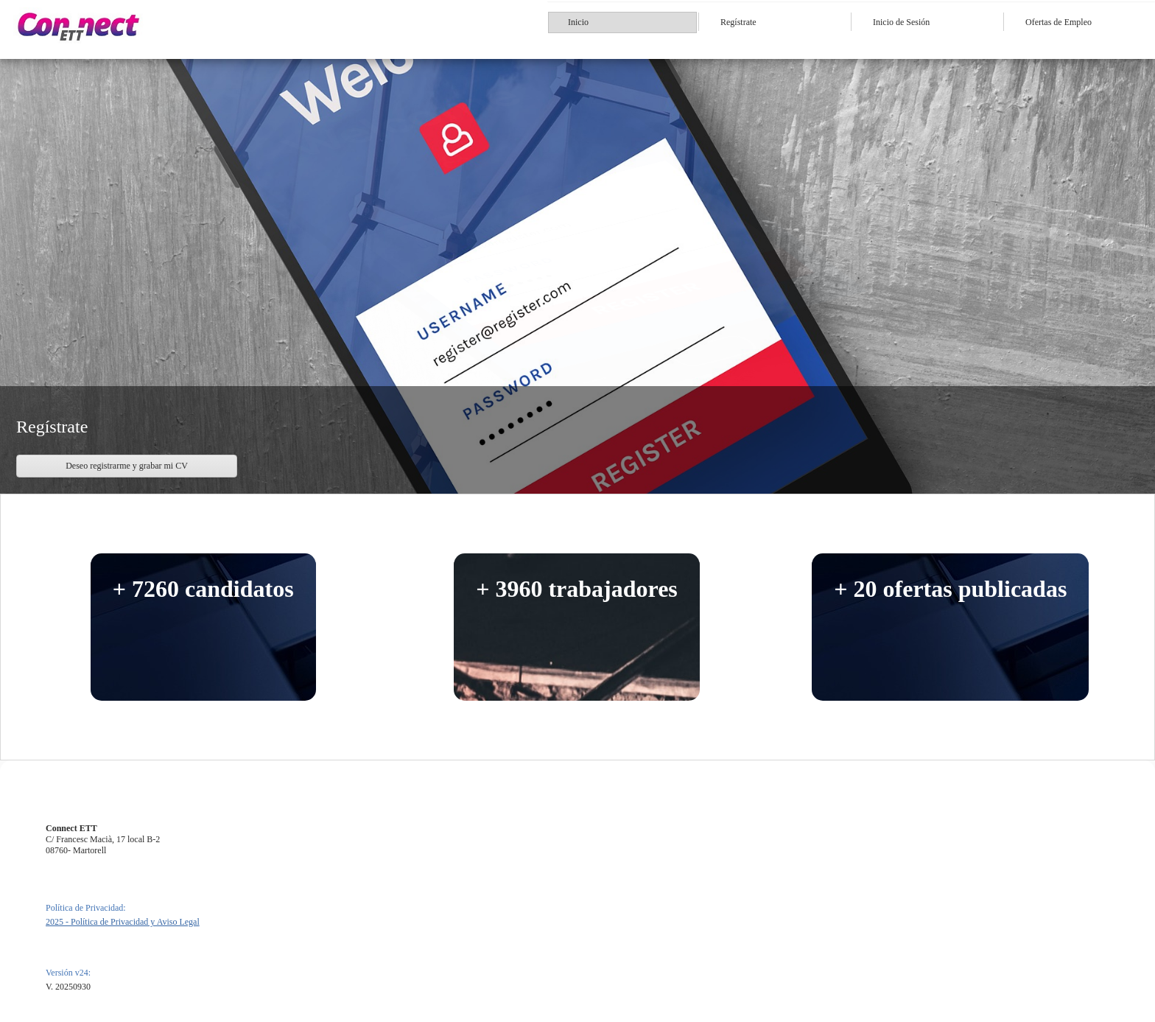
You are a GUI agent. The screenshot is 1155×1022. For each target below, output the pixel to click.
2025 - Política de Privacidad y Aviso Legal (123, 922)
